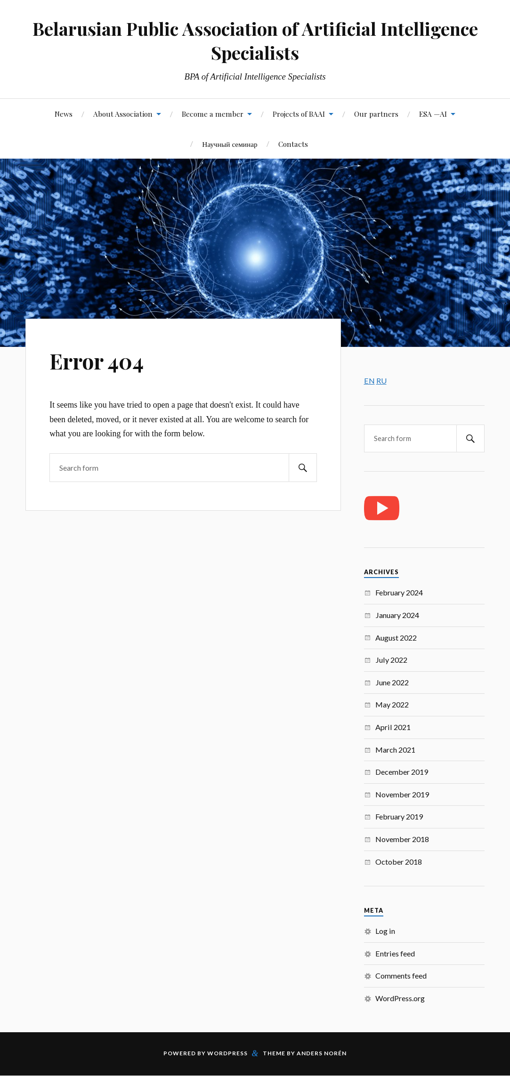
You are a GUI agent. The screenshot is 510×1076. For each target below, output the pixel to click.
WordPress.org (400, 998)
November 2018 (402, 839)
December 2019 (401, 771)
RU (381, 380)
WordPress (227, 1053)
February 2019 (399, 816)
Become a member (212, 114)
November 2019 (402, 794)
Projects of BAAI (299, 114)
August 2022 (396, 637)
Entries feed (395, 953)
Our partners (376, 114)
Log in (385, 930)
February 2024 (399, 592)
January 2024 (397, 614)
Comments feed (401, 975)
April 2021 (393, 727)
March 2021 (395, 749)
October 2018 (398, 861)
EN (369, 380)
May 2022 (392, 704)
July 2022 (391, 659)
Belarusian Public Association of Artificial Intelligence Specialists (255, 40)
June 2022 (392, 682)
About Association (123, 114)
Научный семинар (229, 144)
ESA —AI (433, 114)
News (64, 114)
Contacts (293, 144)
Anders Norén (322, 1053)
